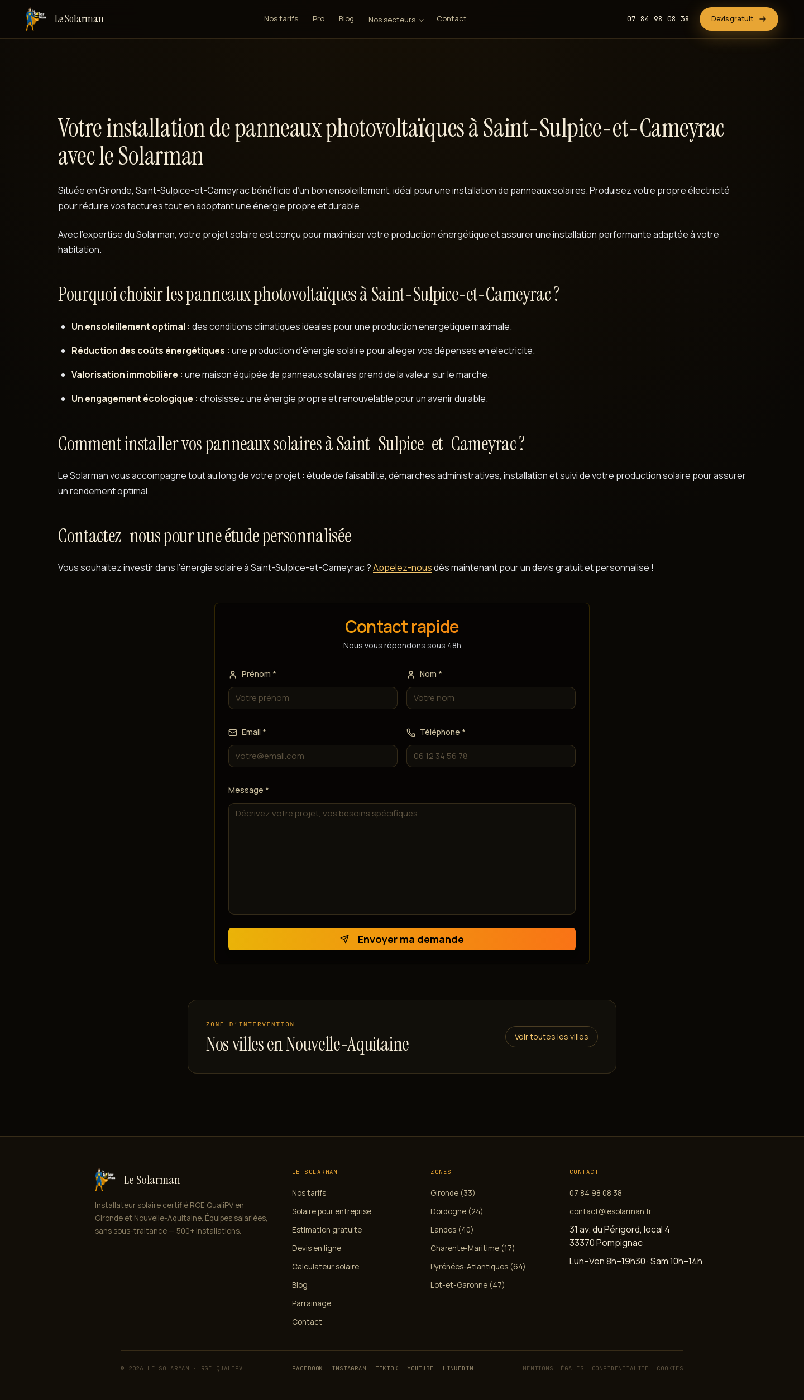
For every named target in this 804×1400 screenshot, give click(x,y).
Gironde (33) (453, 1193)
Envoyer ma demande (402, 939)
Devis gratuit (739, 18)
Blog (346, 18)
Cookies (670, 1368)
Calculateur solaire (325, 1267)
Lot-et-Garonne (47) (467, 1285)
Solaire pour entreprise (331, 1211)
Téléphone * (436, 732)
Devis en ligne (316, 1248)
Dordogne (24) (457, 1211)
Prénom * (252, 673)
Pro (318, 18)
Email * (247, 732)
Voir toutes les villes (551, 1036)
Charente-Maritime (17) (472, 1248)
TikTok (386, 1368)
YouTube (420, 1368)
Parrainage (311, 1303)
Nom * (424, 673)
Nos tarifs (281, 18)
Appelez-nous (402, 567)
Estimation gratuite (327, 1230)
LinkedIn (458, 1368)
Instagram (349, 1368)
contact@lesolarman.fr (611, 1211)
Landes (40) (452, 1230)
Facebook (307, 1368)
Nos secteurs (391, 20)
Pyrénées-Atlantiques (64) (478, 1267)
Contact (452, 18)
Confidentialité (620, 1368)
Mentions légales (553, 1368)
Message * (248, 790)
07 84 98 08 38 (658, 18)
